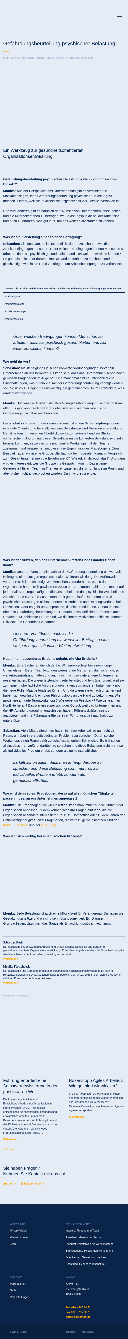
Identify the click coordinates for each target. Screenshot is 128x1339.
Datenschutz (88, 1332)
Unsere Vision (18, 1230)
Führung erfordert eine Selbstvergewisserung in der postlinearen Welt (30, 1086)
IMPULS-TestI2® (15, 825)
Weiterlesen (10, 959)
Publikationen (18, 1283)
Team (13, 1244)
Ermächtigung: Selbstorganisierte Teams (90, 1250)
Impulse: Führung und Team (82, 1230)
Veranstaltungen (19, 1297)
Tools (13, 1290)
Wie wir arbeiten (19, 1237)
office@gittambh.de (78, 1316)
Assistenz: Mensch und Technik (84, 1237)
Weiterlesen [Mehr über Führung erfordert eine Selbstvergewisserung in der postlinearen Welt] (10, 1139)
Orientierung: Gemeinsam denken (86, 1257)
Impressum (71, 1332)
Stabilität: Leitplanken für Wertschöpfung (90, 1244)
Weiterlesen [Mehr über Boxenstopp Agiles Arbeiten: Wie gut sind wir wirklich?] (76, 1116)
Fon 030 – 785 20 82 (78, 1307)
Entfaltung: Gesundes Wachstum (85, 1264)
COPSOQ (48, 825)
